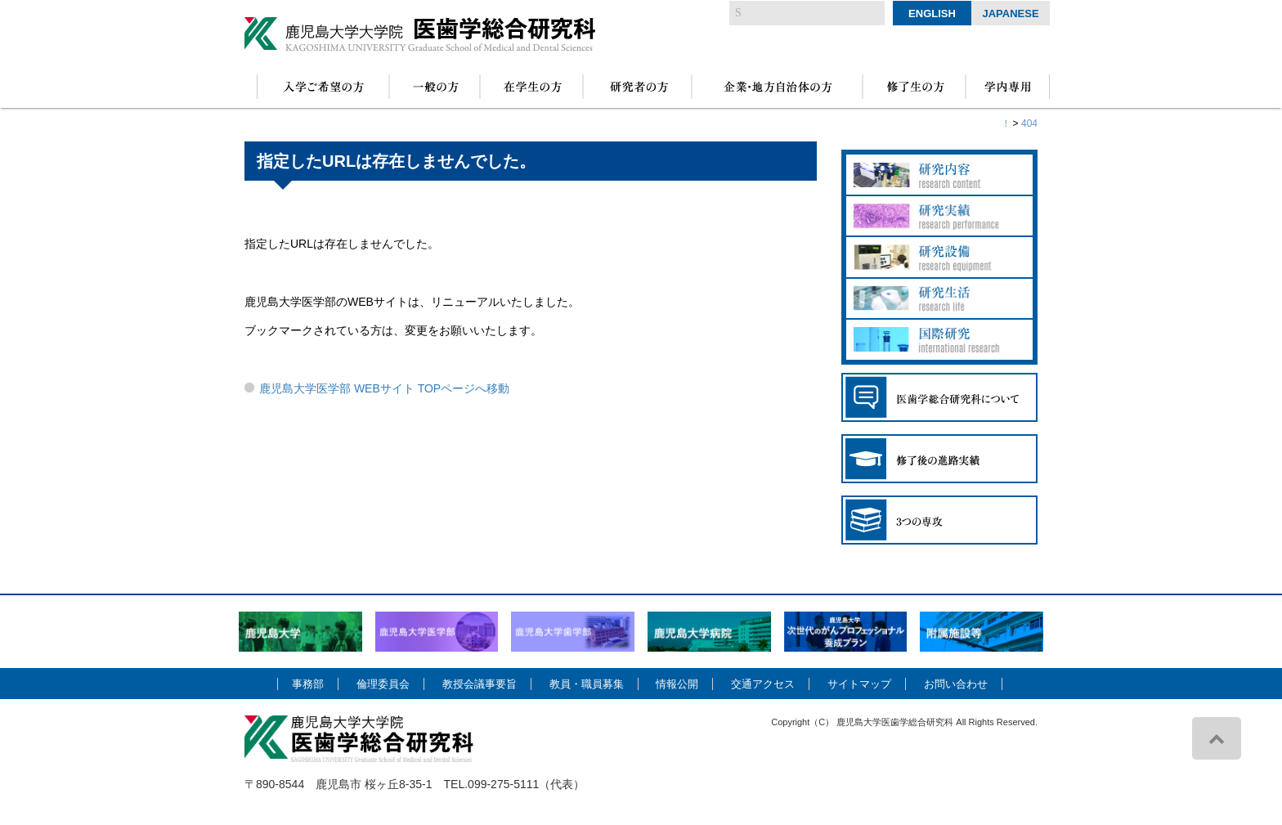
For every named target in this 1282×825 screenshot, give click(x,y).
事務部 (308, 684)
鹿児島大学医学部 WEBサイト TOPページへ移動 (384, 388)
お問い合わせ (956, 684)
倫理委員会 (383, 684)
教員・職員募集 (586, 684)
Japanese (1010, 13)
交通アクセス (763, 684)
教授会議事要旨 (479, 684)
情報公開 (677, 684)
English (932, 13)
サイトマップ (859, 684)
